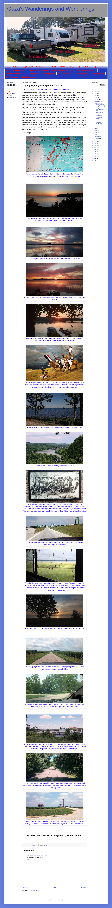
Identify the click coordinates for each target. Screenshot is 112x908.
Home (8, 67)
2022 (95, 143)
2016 (95, 156)
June (96, 130)
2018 (95, 152)
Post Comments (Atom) (34, 890)
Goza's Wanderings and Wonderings (50, 9)
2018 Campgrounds (97, 74)
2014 (95, 160)
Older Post (83, 887)
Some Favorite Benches (14, 74)
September (98, 101)
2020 (95, 147)
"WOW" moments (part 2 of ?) (46, 67)
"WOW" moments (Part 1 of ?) (23, 67)
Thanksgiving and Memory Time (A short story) (99, 114)
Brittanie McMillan (12, 92)
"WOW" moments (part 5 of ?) (16, 70)
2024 (95, 95)
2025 (95, 93)
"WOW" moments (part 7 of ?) (63, 70)
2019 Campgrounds (12, 77)
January (97, 138)
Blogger (62, 900)
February (97, 136)
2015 (95, 158)
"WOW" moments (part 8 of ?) (86, 70)
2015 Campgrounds (48, 74)
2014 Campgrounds (32, 74)
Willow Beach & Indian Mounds (99, 123)
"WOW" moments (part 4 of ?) (93, 67)
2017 (95, 154)
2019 (95, 149)
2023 (95, 141)
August (97, 126)
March (97, 134)
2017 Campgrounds (64, 74)
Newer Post (25, 887)
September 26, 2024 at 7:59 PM (40, 855)
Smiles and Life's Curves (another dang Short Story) (100, 105)
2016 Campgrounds (81, 74)
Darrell (11, 95)
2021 (95, 145)
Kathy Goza (13, 97)
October (97, 99)
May (96, 132)
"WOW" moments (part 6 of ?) (39, 70)
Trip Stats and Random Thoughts (98, 119)
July (96, 128)
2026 (95, 91)
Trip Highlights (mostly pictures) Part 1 (99, 109)
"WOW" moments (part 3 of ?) (70, 67)
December (98, 97)
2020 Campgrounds (29, 77)
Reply (28, 859)
